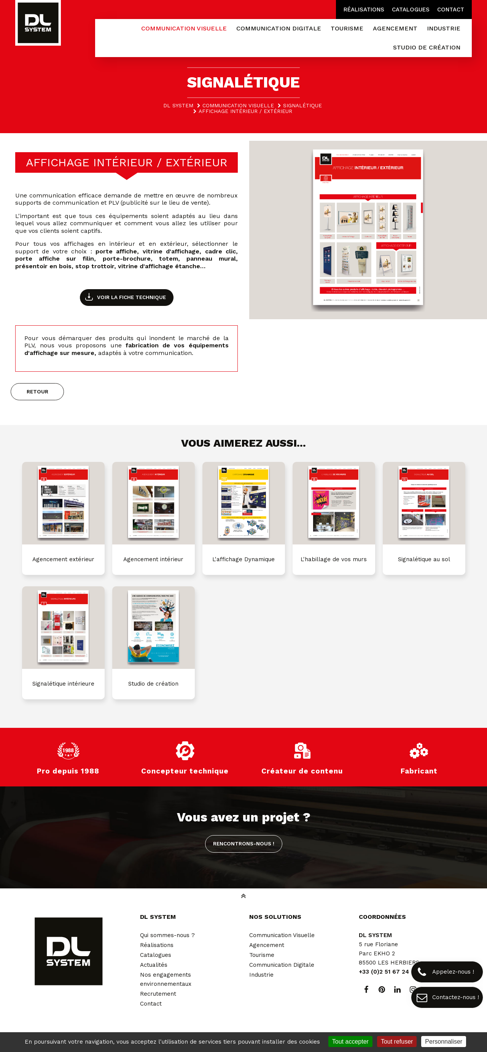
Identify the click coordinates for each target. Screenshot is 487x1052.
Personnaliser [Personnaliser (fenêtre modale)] (443, 1041)
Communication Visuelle (282, 935)
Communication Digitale (281, 964)
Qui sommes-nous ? (167, 935)
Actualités (153, 964)
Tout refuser (397, 1041)
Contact (450, 9)
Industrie (261, 974)
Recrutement (158, 993)
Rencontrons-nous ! (243, 843)
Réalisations (364, 9)
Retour (37, 391)
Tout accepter (350, 1041)
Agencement (266, 945)
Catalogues (411, 9)
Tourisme (261, 955)
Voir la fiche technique (131, 297)
